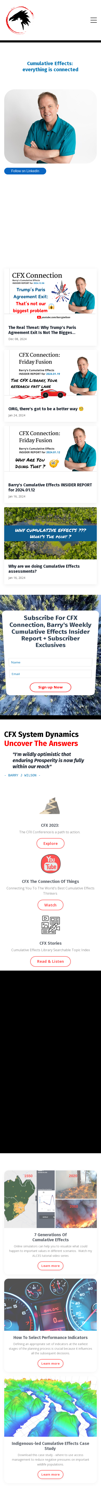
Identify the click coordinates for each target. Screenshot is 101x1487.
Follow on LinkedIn (25, 171)
